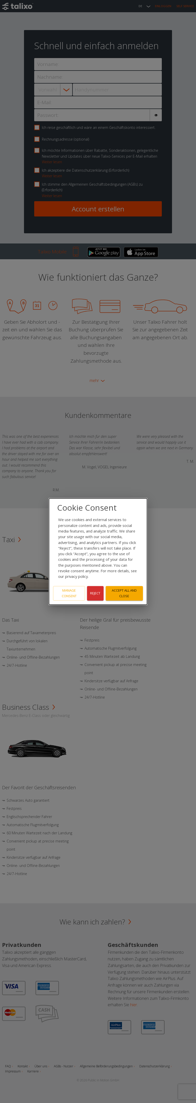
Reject (95, 593)
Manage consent (69, 593)
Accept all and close (124, 593)
